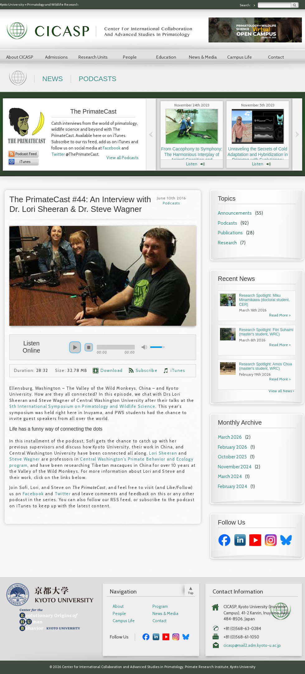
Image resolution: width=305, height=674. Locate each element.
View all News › (281, 390)
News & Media (203, 57)
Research (227, 243)
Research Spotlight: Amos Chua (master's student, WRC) (265, 366)
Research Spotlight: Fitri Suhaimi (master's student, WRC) (266, 332)
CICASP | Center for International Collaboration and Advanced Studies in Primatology (102, 31)
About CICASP (19, 57)
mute (144, 347)
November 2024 (234, 467)
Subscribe (146, 370)
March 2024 (230, 476)
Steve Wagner (24, 459)
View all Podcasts (122, 157)
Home (19, 77)
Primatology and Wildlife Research (52, 4)
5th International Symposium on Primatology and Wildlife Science (82, 406)
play (75, 347)
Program (160, 606)
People (130, 57)
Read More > (280, 315)
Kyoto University (12, 4)
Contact (276, 57)
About (118, 606)
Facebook (111, 147)
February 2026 (232, 447)
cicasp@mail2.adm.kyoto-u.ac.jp (252, 645)
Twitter (58, 154)
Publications (230, 233)
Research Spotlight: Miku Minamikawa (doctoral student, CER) (264, 300)
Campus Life (239, 57)
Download (112, 370)
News (52, 79)
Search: (245, 5)
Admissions (56, 57)
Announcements (235, 213)
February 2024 (232, 486)
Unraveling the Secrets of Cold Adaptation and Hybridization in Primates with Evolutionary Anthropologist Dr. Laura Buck (258, 157)
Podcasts (97, 79)
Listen (191, 163)
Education (166, 57)
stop (88, 347)
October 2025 (232, 457)
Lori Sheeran (163, 453)
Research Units (93, 57)
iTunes (178, 370)
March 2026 (230, 437)
